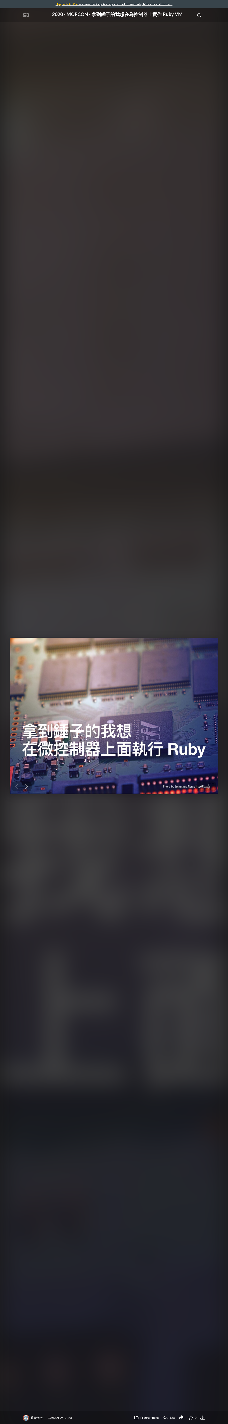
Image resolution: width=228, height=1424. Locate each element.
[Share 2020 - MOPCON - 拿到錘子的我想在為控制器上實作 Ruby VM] (181, 1417)
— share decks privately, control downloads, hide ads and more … (114, 4)
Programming (146, 1417)
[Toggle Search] (199, 15)
